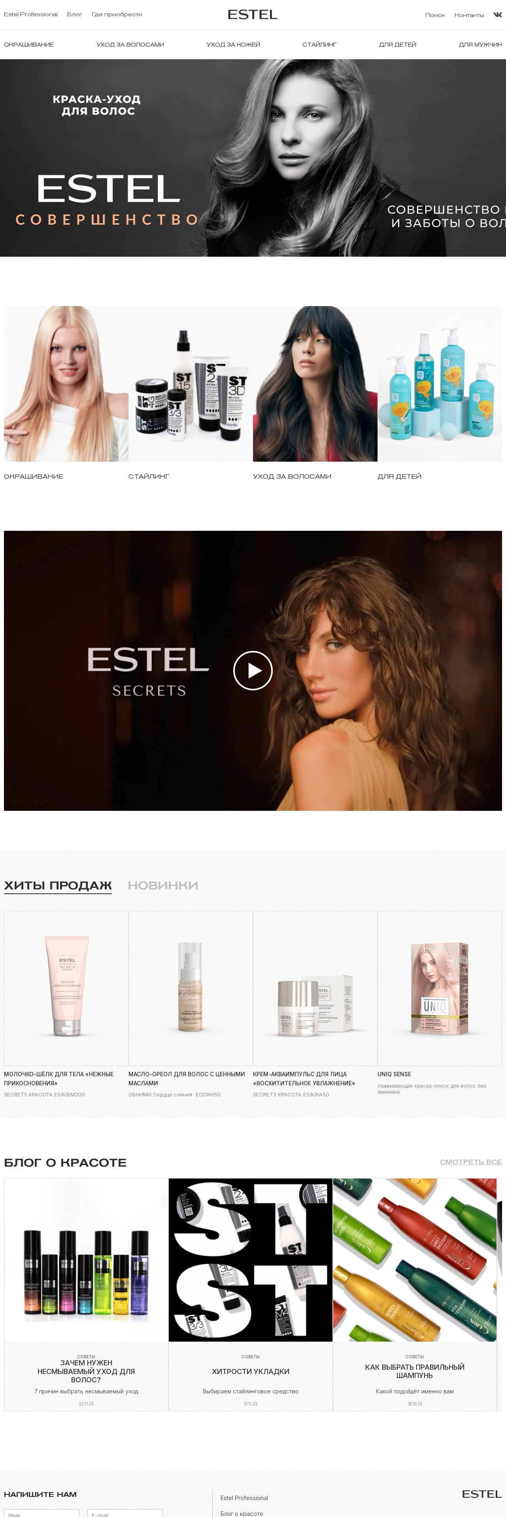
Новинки (163, 885)
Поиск (435, 15)
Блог (74, 14)
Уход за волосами (130, 44)
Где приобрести (117, 14)
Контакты (469, 15)
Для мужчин (480, 44)
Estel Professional (31, 14)
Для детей (397, 44)
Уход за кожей (233, 44)
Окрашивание (29, 44)
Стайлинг (319, 44)
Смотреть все (471, 1162)
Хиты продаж (58, 885)
